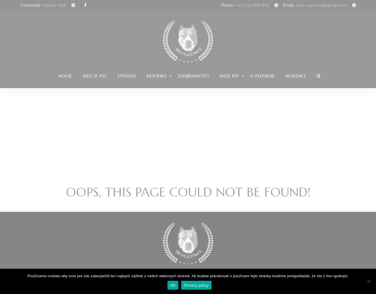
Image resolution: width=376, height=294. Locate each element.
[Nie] (369, 281)
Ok (172, 285)
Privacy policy (196, 285)
